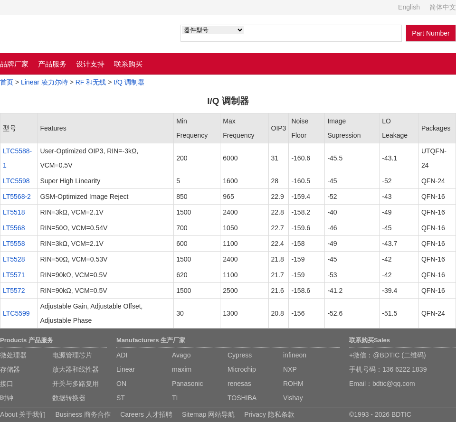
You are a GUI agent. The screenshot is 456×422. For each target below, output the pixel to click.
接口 (6, 383)
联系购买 (128, 64)
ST (120, 398)
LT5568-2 (17, 196)
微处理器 (13, 355)
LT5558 (14, 243)
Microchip (242, 369)
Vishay (293, 398)
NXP (290, 369)
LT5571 (14, 275)
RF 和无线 (91, 82)
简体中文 (442, 7)
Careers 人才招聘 (146, 414)
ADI (121, 355)
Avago (181, 355)
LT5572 (14, 290)
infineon (294, 355)
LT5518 (14, 212)
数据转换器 (69, 398)
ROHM (293, 383)
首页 (6, 82)
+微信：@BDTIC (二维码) (387, 355)
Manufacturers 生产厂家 (150, 340)
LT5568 (14, 228)
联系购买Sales (369, 340)
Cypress (240, 355)
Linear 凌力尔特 (44, 82)
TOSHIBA (242, 398)
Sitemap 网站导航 (208, 414)
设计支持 (90, 64)
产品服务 (52, 64)
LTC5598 (16, 181)
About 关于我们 (23, 414)
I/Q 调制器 (129, 82)
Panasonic (187, 383)
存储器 (10, 369)
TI (175, 398)
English (409, 7)
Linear (125, 369)
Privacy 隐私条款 (269, 414)
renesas (239, 383)
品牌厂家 (14, 64)
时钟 (6, 398)
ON (121, 383)
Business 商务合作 (83, 414)
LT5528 (14, 259)
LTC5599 (16, 313)
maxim (181, 369)
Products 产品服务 (26, 340)
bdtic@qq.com (393, 383)
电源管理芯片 (72, 355)
